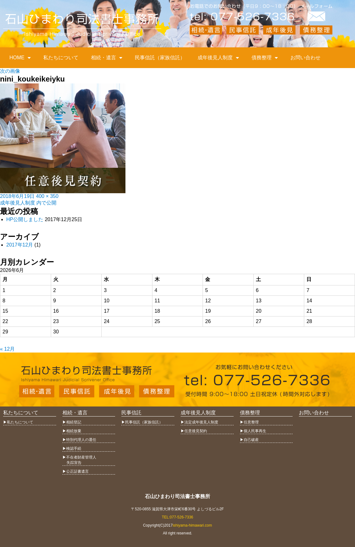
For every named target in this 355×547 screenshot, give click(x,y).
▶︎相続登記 (71, 422)
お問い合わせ (305, 57)
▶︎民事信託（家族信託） (142, 422)
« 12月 (7, 349)
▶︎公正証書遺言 (75, 471)
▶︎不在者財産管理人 (79, 457)
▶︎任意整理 (249, 422)
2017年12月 (19, 244)
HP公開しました (24, 219)
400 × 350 (47, 196)
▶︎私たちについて (18, 422)
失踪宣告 (72, 462)
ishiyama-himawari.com (192, 525)
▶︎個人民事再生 (253, 431)
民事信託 (131, 412)
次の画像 (10, 71)
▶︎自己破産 (249, 440)
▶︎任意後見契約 (194, 431)
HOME (20, 57)
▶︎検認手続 (71, 448)
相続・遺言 (106, 57)
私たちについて (60, 57)
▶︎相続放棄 (71, 431)
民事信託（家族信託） (160, 57)
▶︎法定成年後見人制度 (199, 422)
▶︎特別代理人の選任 (79, 440)
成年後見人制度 (218, 57)
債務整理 (265, 57)
